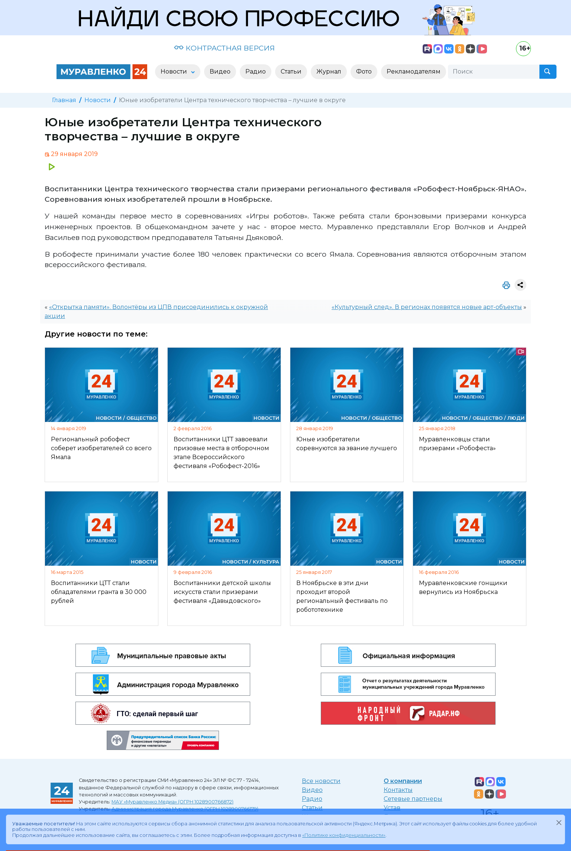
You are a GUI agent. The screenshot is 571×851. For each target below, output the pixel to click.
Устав (392, 807)
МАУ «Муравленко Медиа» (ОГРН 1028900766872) (172, 802)
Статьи (312, 807)
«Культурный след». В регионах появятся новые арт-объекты (427, 307)
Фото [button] (364, 71)
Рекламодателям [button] (414, 71)
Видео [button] (220, 71)
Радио (312, 798)
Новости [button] (174, 71)
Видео (312, 789)
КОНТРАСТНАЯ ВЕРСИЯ (224, 47)
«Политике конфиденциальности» (343, 835)
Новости (97, 100)
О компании (403, 781)
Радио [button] (255, 71)
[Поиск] (493, 72)
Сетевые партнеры (413, 798)
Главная (64, 100)
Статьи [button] (291, 71)
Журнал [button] (328, 71)
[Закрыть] (559, 822)
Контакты (398, 789)
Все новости (321, 781)
